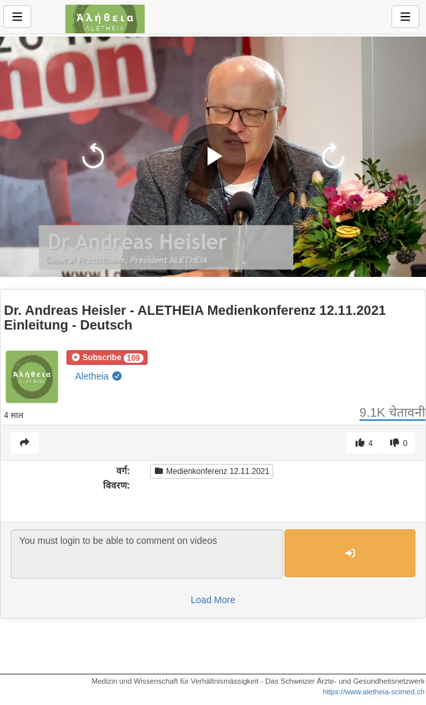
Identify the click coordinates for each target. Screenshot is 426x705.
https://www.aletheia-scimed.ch (373, 692)
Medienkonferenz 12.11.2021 (212, 471)
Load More (213, 599)
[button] (107, 357)
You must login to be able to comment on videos (147, 554)
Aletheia (99, 376)
